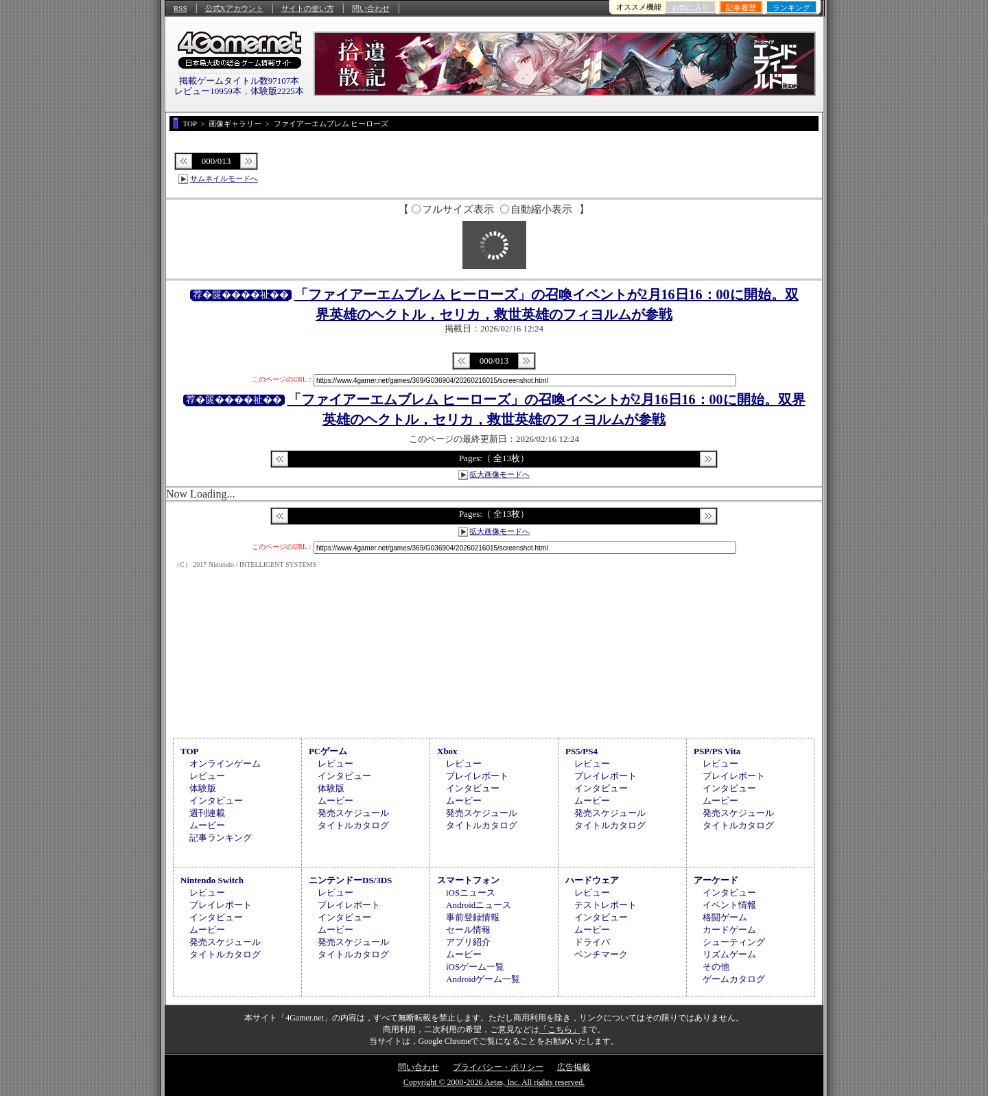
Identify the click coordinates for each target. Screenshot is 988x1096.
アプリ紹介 (468, 942)
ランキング (791, 7)
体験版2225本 (277, 91)
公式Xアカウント (234, 8)
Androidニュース (478, 905)
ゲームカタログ (734, 979)
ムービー (207, 825)
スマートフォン (468, 880)
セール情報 (468, 929)
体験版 (202, 788)
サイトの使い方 (307, 8)
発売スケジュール (353, 813)
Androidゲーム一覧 (483, 979)
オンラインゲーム (225, 763)
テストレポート (605, 905)
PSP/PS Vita (717, 751)
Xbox (447, 751)
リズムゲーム (729, 954)
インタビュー (216, 800)
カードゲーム (729, 929)
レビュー (207, 776)
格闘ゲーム (725, 917)
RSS (180, 8)
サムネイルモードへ (224, 178)
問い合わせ (371, 8)
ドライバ (592, 942)
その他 (716, 966)
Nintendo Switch (212, 880)
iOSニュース (470, 892)
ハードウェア (592, 880)
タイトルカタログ (353, 825)
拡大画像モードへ (499, 474)
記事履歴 (741, 7)
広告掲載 (573, 1067)
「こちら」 (559, 1029)
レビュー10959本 (208, 91)
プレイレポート (477, 776)
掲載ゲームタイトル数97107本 (239, 80)
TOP (189, 751)
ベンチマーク (601, 954)
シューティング (734, 942)
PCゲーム (328, 751)
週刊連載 (207, 813)
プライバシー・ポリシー (498, 1067)
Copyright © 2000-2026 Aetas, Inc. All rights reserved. (494, 1082)
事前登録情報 (472, 917)
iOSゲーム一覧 (475, 966)
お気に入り (690, 7)
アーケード (716, 880)
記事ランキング (220, 837)
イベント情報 (729, 905)
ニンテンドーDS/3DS (350, 880)
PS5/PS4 (581, 751)
